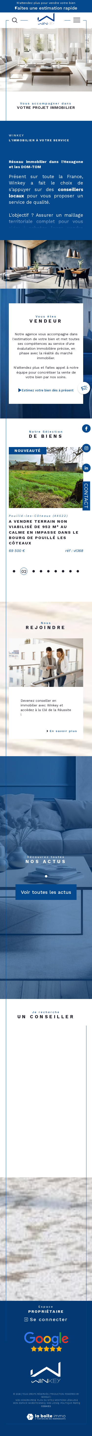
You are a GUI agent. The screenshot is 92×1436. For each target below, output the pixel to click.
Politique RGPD (69, 1403)
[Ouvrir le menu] (76, 20)
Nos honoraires (25, 1400)
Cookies (46, 1406)
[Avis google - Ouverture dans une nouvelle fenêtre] (46, 1342)
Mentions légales (65, 1400)
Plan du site (44, 1400)
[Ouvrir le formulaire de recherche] (15, 20)
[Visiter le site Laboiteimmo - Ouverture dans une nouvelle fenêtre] (46, 1422)
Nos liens (52, 1403)
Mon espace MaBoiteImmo (28, 1403)
